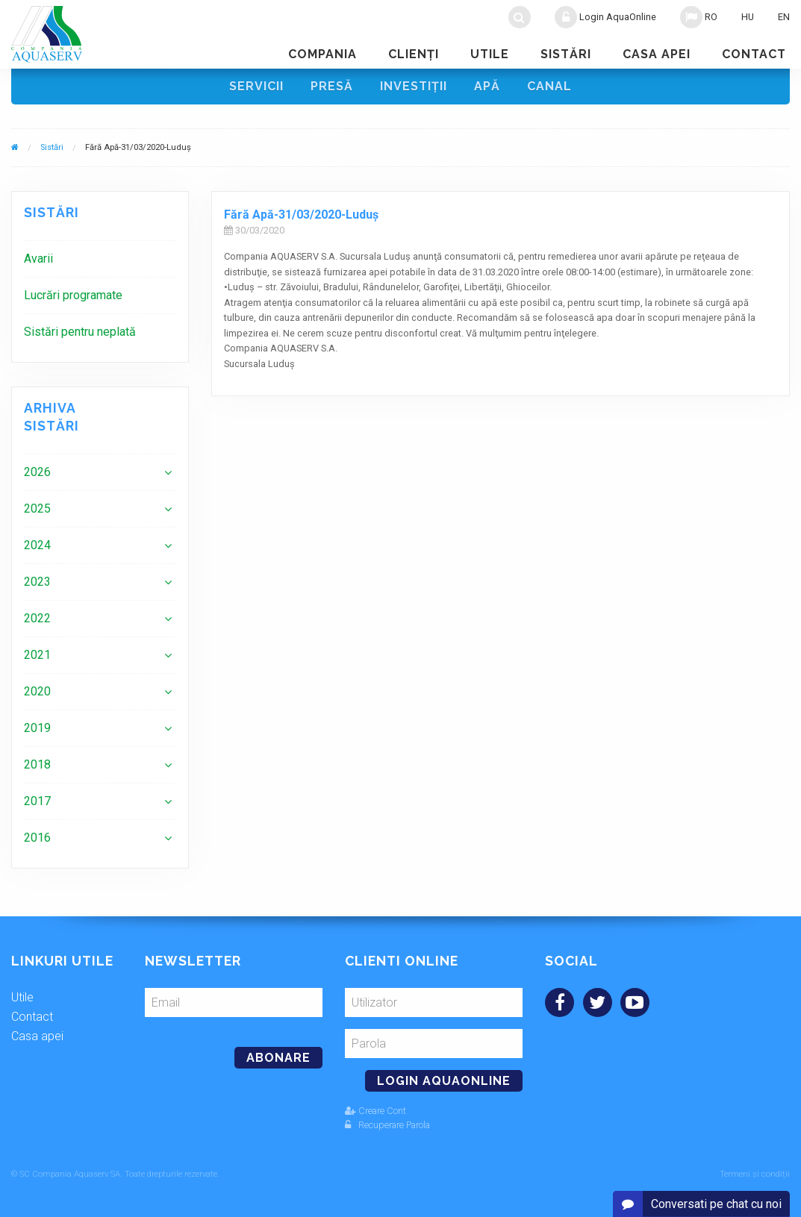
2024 (37, 545)
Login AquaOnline (605, 17)
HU (747, 16)
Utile (489, 54)
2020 (37, 691)
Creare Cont (375, 1110)
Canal (549, 86)
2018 (37, 764)
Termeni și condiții (755, 1174)
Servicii (256, 86)
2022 (37, 618)
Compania (322, 54)
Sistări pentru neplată (80, 332)
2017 (37, 801)
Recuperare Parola (387, 1124)
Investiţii (413, 86)
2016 (37, 837)
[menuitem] (100, 258)
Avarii (38, 258)
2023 (37, 582)
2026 (37, 472)
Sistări (565, 54)
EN (784, 16)
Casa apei (657, 54)
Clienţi (413, 54)
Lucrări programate (73, 295)
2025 (37, 508)
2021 (37, 655)
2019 (37, 728)
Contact (754, 54)
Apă (487, 86)
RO (698, 17)
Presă (332, 86)
